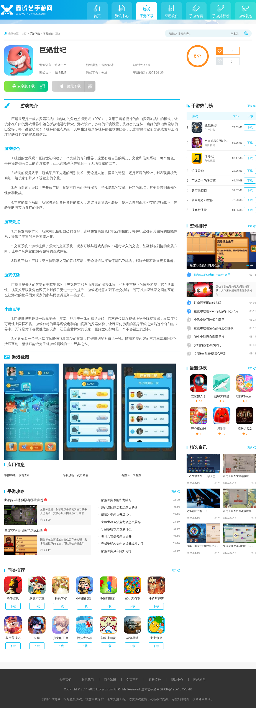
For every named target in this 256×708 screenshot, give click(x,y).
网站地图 (199, 679)
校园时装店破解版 (244, 396)
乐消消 (221, 428)
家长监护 (155, 679)
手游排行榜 (221, 16)
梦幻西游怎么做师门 (207, 345)
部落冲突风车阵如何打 (116, 551)
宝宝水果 (156, 638)
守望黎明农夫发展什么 (116, 529)
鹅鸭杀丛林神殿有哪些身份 (23, 500)
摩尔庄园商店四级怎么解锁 (119, 507)
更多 (174, 491)
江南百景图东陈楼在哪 (236, 476)
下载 (13, 606)
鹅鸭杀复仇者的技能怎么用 (212, 275)
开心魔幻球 (198, 428)
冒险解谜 (48, 33)
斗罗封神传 (156, 598)
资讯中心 (122, 16)
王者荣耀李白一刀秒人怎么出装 (203, 476)
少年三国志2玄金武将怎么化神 (203, 546)
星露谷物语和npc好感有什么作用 (216, 311)
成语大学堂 (36, 598)
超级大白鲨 (221, 396)
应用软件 (171, 16)
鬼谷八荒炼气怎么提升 (116, 536)
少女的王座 (60, 638)
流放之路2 (245, 428)
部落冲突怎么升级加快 (116, 514)
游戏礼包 (246, 16)
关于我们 (65, 679)
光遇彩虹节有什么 (197, 511)
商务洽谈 (110, 679)
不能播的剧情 (84, 598)
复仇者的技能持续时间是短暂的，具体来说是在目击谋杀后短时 (234, 290)
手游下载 (147, 16)
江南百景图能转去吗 (207, 303)
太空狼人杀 (198, 396)
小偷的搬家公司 (108, 598)
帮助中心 (177, 679)
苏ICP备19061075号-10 (176, 689)
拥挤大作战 (84, 638)
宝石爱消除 (132, 598)
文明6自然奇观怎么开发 (210, 353)
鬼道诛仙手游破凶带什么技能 (239, 546)
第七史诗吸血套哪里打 (209, 336)
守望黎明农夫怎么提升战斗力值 (122, 543)
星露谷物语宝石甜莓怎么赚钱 (213, 328)
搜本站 (234, 33)
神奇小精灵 (108, 638)
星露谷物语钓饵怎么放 (205, 265)
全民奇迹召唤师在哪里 (209, 319)
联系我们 (88, 679)
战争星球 (132, 638)
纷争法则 (13, 598)
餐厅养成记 (13, 638)
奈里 (37, 638)
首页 (97, 16)
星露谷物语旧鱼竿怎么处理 (23, 530)
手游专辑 (196, 16)
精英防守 (61, 598)
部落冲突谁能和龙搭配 (116, 500)
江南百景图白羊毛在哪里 (237, 511)
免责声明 (132, 679)
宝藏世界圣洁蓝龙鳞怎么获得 (121, 522)
